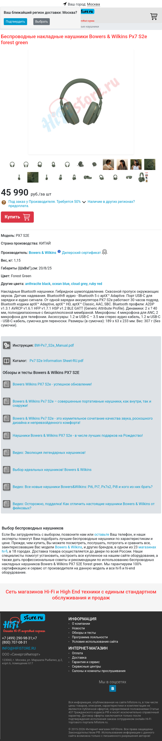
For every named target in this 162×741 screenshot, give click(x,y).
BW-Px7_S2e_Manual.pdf (54, 345)
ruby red (95, 284)
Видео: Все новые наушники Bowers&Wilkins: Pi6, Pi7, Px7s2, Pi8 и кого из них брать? (82, 487)
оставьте (101, 534)
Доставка (79, 658)
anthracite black (37, 284)
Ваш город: (81, 4)
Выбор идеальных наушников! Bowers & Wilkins (52, 470)
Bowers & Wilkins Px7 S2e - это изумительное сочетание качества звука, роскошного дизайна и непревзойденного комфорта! (83, 420)
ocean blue (61, 284)
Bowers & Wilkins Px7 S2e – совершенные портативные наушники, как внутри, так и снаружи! (82, 403)
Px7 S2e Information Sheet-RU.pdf (56, 361)
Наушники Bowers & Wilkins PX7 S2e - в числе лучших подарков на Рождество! (78, 435)
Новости (78, 628)
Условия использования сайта (95, 642)
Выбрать (41, 21)
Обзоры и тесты (84, 633)
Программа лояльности (90, 637)
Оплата (77, 653)
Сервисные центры (86, 666)
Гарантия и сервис (86, 662)
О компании (81, 624)
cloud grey (79, 284)
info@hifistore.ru (19, 648)
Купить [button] (17, 217)
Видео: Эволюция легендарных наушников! (49, 453)
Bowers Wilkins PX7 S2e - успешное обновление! (52, 384)
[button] (41, 204)
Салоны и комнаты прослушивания (99, 671)
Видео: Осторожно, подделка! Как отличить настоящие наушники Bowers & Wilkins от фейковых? (84, 506)
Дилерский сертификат (85, 253)
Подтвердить (15, 21)
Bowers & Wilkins (42, 253)
